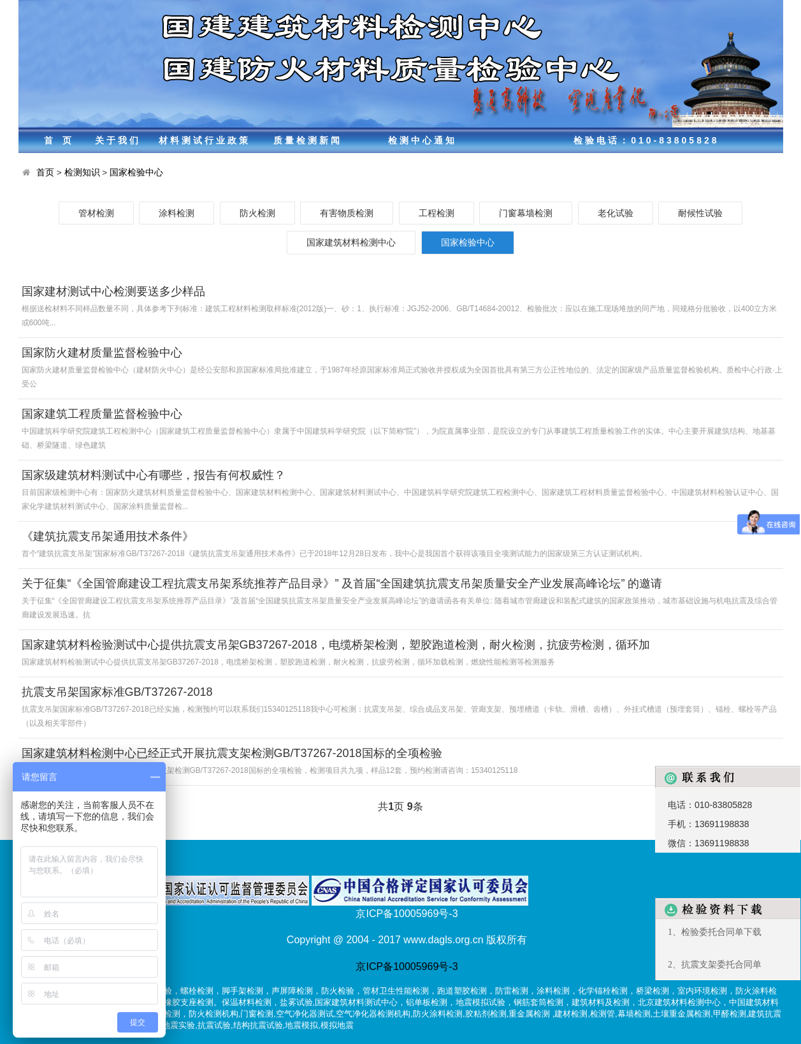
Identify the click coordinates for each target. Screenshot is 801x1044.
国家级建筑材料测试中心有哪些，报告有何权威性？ (153, 475)
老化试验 (615, 213)
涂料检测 (176, 213)
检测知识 (82, 172)
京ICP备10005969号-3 (407, 966)
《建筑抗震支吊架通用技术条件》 (108, 536)
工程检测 (436, 213)
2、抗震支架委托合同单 (714, 964)
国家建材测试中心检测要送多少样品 (113, 291)
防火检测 (257, 213)
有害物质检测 (346, 213)
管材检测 (96, 213)
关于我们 (118, 140)
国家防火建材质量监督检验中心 (102, 352)
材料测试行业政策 (204, 140)
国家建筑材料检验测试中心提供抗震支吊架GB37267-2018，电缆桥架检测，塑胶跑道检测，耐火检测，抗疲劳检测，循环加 (336, 644)
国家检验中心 (136, 172)
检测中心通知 (422, 140)
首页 (62, 140)
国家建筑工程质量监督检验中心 (102, 414)
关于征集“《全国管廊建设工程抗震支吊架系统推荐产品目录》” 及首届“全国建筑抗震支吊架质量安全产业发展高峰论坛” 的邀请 (342, 583)
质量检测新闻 (307, 140)
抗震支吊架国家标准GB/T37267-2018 (117, 692)
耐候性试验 (700, 213)
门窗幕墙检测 (525, 213)
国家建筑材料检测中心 (351, 242)
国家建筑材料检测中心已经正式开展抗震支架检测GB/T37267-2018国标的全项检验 (232, 753)
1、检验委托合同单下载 (714, 932)
